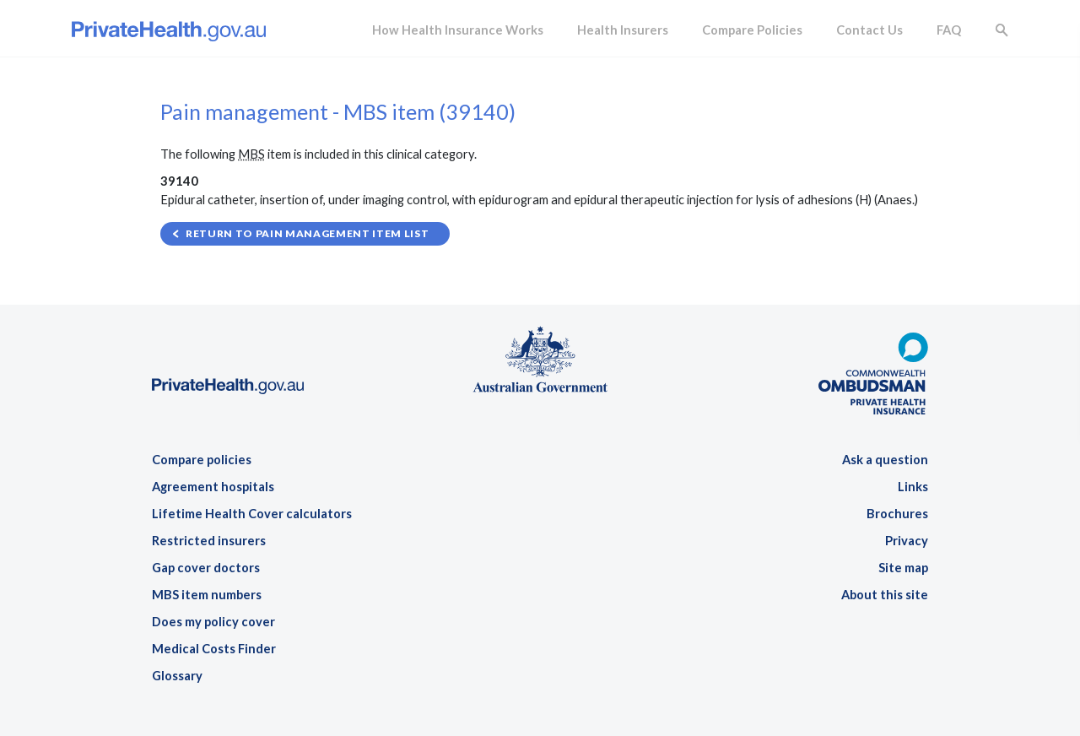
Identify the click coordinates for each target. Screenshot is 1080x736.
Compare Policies (752, 30)
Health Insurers (622, 30)
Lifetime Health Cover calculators (252, 513)
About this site (884, 594)
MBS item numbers (207, 594)
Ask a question (885, 459)
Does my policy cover (213, 621)
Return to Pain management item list (307, 233)
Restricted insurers (209, 540)
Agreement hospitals (213, 486)
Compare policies (201, 459)
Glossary (177, 675)
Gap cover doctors (206, 567)
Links (913, 486)
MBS (251, 154)
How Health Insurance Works (457, 30)
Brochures (897, 513)
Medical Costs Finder (214, 648)
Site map (903, 567)
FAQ (949, 30)
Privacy (906, 540)
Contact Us (869, 30)
